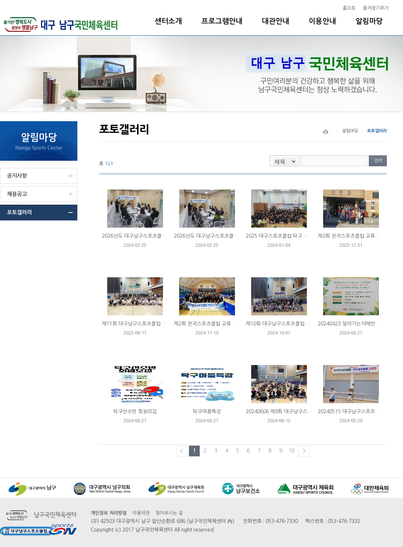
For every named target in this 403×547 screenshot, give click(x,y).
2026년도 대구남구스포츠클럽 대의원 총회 (147, 235)
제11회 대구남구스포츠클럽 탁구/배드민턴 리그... (155, 323)
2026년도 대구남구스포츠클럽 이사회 (214, 235)
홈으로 (349, 8)
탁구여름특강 (207, 411)
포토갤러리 (19, 212)
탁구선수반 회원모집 (135, 411)
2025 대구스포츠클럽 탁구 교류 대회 (285, 235)
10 (291, 450)
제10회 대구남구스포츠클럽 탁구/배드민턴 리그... (299, 323)
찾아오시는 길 (169, 513)
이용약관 (141, 513)
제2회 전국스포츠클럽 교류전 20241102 (217, 323)
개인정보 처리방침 (109, 513)
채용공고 (17, 194)
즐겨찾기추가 (376, 8)
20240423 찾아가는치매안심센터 (353, 323)
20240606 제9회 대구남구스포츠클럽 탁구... (293, 411)
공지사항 (17, 175)
